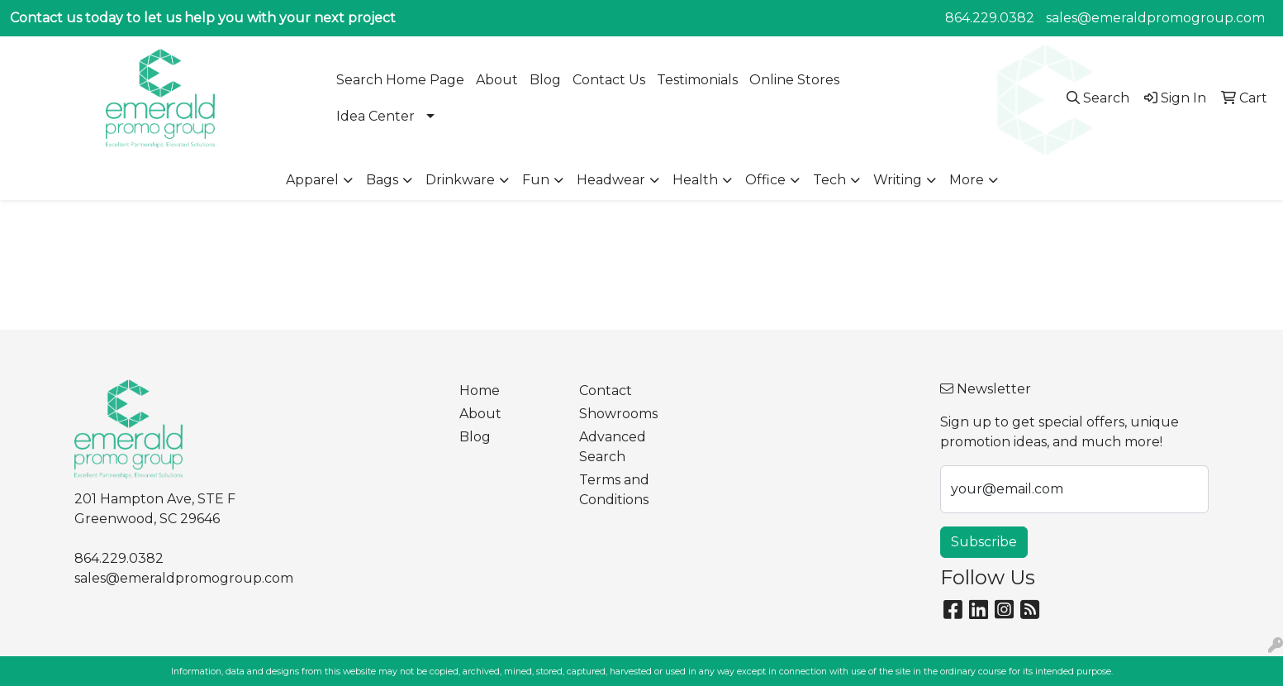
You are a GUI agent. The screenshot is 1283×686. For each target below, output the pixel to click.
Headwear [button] (611, 180)
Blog (545, 80)
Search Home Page (400, 80)
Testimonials (697, 80)
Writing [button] (897, 180)
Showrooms (618, 414)
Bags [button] (382, 180)
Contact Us (609, 80)
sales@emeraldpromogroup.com (1155, 18)
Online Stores (794, 80)
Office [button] (765, 180)
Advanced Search (612, 446)
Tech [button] (829, 180)
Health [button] (695, 180)
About (497, 80)
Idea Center (375, 116)
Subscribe (984, 542)
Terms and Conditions (614, 489)
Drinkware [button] (460, 180)
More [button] (966, 180)
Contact (605, 390)
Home (479, 390)
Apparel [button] (312, 180)
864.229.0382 (989, 18)
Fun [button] (535, 180)
